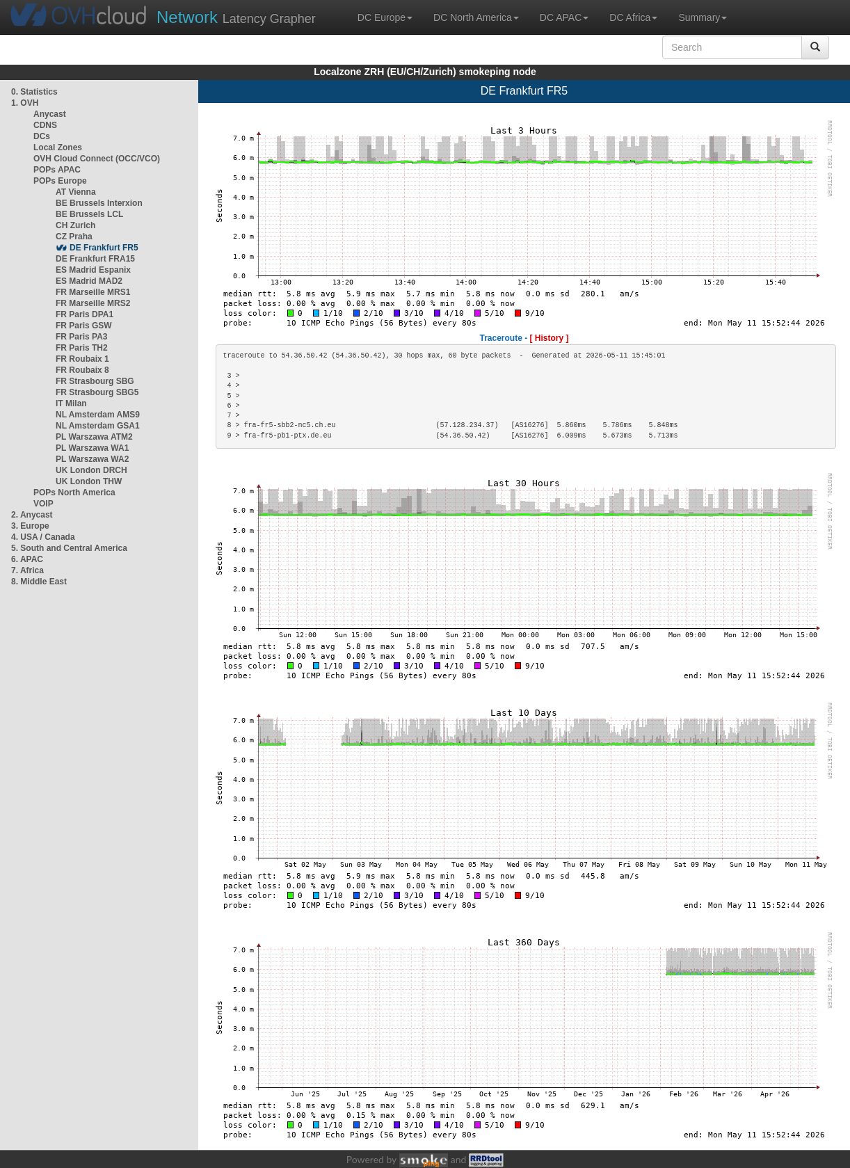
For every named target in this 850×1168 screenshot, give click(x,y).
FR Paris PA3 (81, 337)
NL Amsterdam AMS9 (98, 414)
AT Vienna (76, 192)
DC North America (476, 17)
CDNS (45, 125)
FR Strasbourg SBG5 (97, 392)
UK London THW (89, 481)
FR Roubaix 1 (82, 359)
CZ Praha (74, 236)
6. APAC (27, 559)
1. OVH (24, 103)
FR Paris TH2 (82, 348)
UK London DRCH (91, 470)
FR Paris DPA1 (84, 314)
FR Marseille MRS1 (93, 292)
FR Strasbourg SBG (95, 381)
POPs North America (74, 492)
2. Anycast (32, 515)
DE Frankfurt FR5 (104, 248)
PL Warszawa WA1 (92, 448)
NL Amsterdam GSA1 (98, 426)
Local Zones (57, 147)
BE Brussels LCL (89, 214)
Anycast (49, 114)
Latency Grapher (236, 17)
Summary (702, 17)
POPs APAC (57, 170)
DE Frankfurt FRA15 (95, 259)
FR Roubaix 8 (82, 370)
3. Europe (30, 526)
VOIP (43, 504)
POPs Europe (60, 181)
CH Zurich (75, 225)
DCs (41, 136)
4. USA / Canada (43, 537)
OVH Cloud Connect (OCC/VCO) (96, 158)
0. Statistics (34, 92)
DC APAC (564, 17)
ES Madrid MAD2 (89, 281)
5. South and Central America (69, 548)
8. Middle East (39, 581)
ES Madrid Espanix (93, 270)
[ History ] (549, 338)
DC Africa (633, 17)
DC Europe (385, 17)
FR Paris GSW (84, 325)
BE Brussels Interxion (99, 203)
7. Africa (27, 570)
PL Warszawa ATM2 (94, 437)
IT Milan (71, 403)
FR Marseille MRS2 (93, 303)
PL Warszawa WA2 (92, 459)
